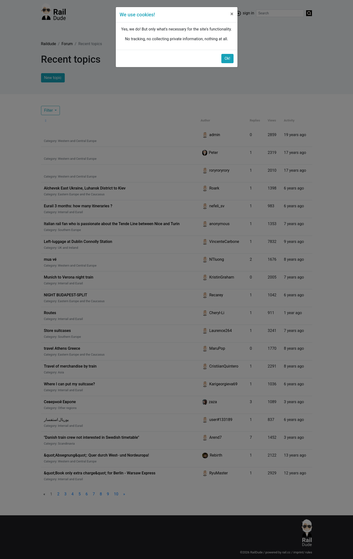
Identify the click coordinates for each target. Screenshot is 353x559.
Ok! (227, 58)
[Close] (231, 14)
